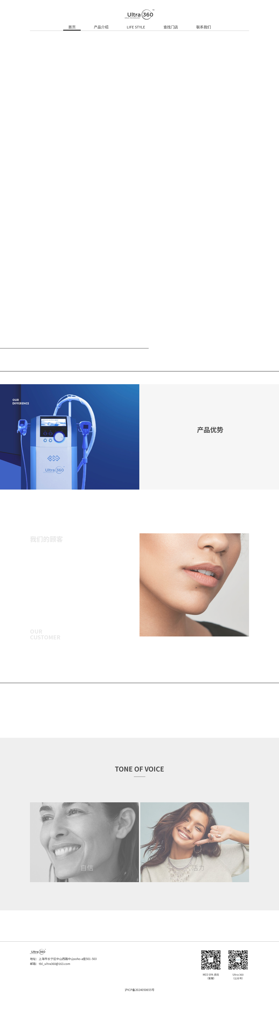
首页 (72, 27)
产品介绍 (101, 27)
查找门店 (170, 27)
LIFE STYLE (136, 27)
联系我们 (203, 27)
